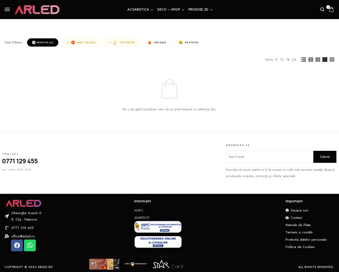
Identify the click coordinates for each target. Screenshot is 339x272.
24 (294, 59)
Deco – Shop (170, 9)
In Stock (189, 42)
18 (288, 59)
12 (282, 59)
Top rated (122, 42)
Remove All (43, 42)
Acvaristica (140, 9)
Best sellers (81, 42)
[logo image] (37, 9)
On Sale (157, 42)
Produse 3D (200, 9)
